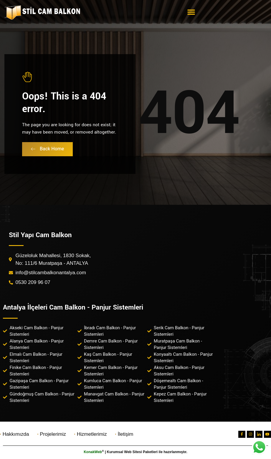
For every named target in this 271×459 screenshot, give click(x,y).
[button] (191, 12)
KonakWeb (93, 452)
